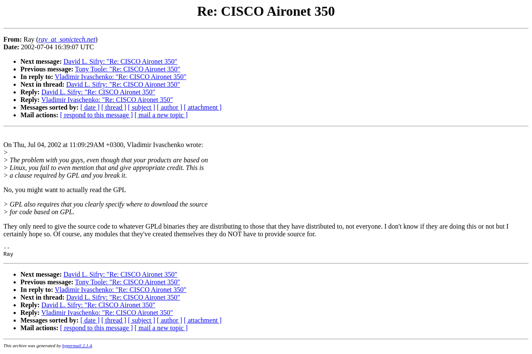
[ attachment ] (203, 107)
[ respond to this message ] (96, 115)
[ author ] (169, 107)
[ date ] (90, 107)
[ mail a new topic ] (161, 115)
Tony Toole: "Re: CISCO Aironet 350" (127, 69)
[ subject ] (141, 107)
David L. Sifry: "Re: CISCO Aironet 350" (120, 61)
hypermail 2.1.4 (77, 348)
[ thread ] (113, 107)
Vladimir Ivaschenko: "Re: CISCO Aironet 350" (120, 76)
